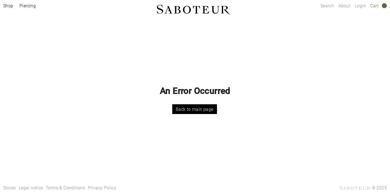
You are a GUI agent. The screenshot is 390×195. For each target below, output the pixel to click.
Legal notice (31, 187)
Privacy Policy (102, 187)
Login (360, 5)
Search (327, 5)
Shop (8, 5)
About (345, 5)
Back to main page (194, 109)
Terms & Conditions (65, 187)
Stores (9, 187)
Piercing (28, 5)
